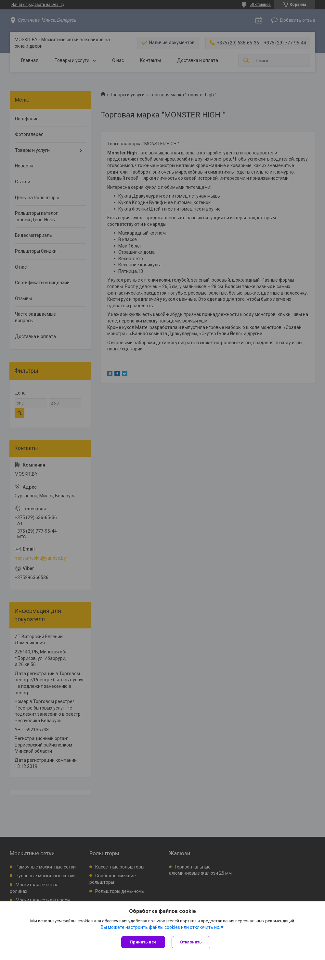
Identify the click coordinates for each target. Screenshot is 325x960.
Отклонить (191, 942)
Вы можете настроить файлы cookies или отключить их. (160, 927)
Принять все (143, 942)
